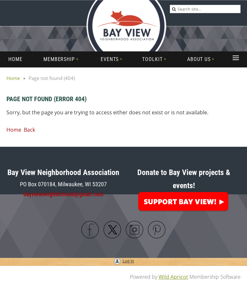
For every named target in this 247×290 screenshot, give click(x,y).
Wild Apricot (173, 276)
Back (29, 129)
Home (13, 78)
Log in (128, 261)
